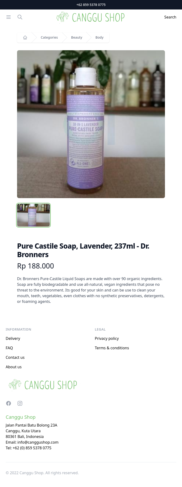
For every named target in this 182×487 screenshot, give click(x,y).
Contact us (15, 357)
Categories (49, 37)
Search (170, 17)
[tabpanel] (91, 124)
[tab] (33, 215)
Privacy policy (107, 338)
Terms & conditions (112, 347)
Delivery (13, 338)
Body (100, 37)
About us (14, 366)
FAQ (9, 347)
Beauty (76, 37)
